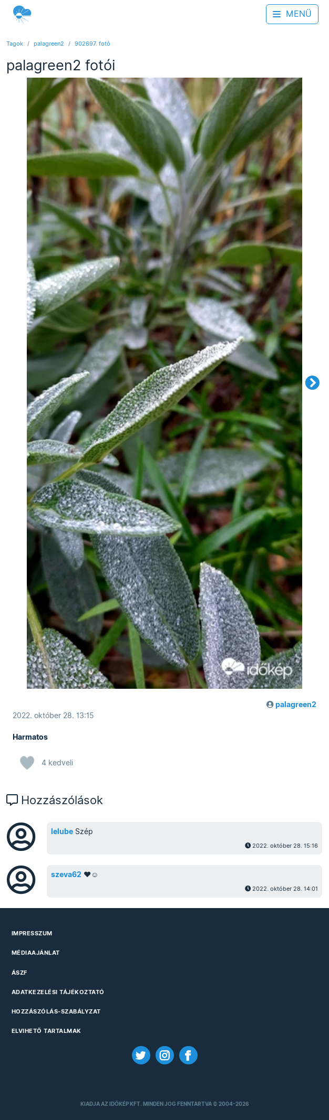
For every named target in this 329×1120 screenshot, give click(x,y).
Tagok (14, 43)
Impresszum (32, 933)
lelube (62, 831)
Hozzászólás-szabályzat (56, 1011)
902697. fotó (92, 43)
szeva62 (66, 874)
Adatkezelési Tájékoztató (58, 992)
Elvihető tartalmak (46, 1030)
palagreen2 (49, 43)
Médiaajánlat (36, 952)
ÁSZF (19, 972)
